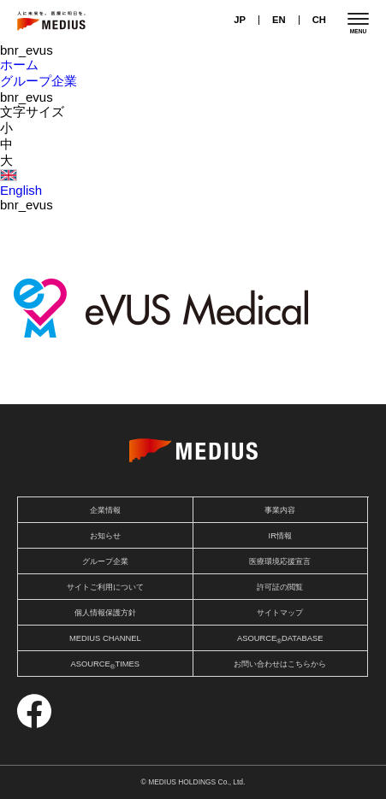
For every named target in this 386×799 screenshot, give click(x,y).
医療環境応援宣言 (280, 561)
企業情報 (105, 510)
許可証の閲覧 (280, 587)
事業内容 (279, 510)
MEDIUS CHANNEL (105, 638)
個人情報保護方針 (105, 612)
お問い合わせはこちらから (280, 664)
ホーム (19, 64)
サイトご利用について (105, 587)
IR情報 (280, 536)
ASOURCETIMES (105, 665)
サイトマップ (280, 612)
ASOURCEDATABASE (280, 639)
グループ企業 (38, 80)
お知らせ (105, 536)
